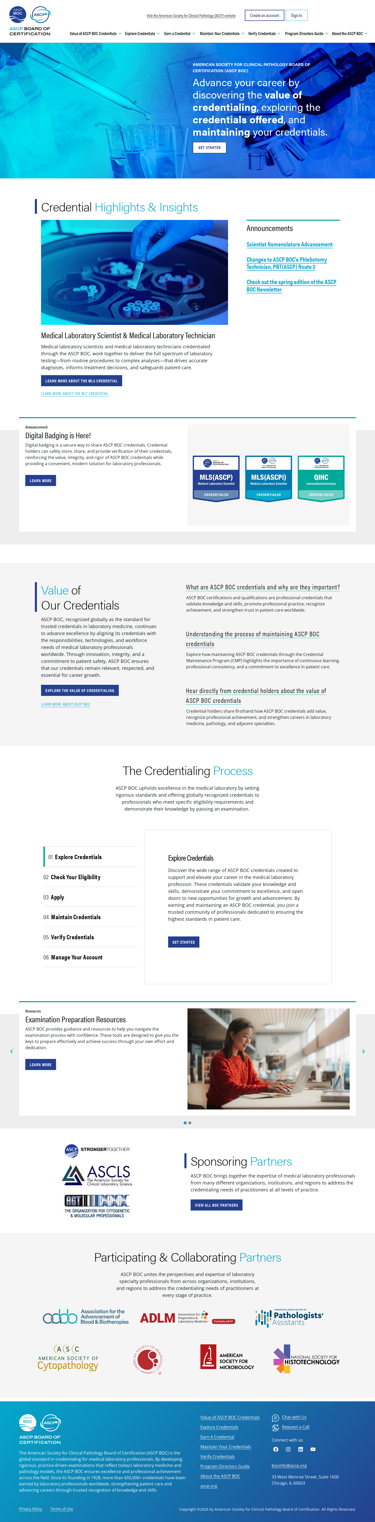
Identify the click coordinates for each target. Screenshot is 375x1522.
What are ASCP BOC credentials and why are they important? (263, 586)
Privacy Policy (30, 1508)
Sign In (296, 15)
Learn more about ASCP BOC (65, 704)
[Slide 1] (189, 1123)
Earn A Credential (217, 1437)
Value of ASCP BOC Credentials (230, 1417)
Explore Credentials (219, 1427)
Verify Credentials (217, 1456)
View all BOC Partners (216, 1205)
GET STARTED (209, 147)
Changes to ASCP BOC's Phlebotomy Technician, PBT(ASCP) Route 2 (287, 263)
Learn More (41, 480)
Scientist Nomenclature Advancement (290, 244)
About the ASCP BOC (220, 1476)
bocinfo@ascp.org (289, 1465)
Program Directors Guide (225, 1466)
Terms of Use (61, 1508)
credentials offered (238, 119)
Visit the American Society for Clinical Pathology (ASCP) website (191, 15)
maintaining (221, 131)
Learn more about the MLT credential (74, 393)
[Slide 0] (185, 1123)
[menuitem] (289, 1418)
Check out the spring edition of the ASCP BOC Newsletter (292, 285)
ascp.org (208, 1486)
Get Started (184, 942)
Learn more (41, 1064)
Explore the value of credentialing (79, 690)
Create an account (264, 15)
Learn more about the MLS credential (81, 381)
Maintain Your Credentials (225, 1447)
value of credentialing (247, 100)
